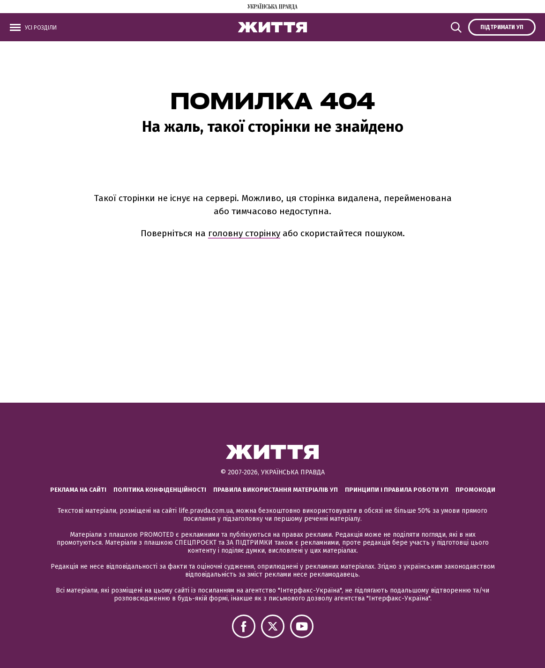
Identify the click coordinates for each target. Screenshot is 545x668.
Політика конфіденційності (159, 489)
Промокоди (475, 489)
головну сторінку (244, 233)
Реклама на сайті (78, 489)
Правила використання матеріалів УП (275, 489)
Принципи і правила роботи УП (396, 489)
